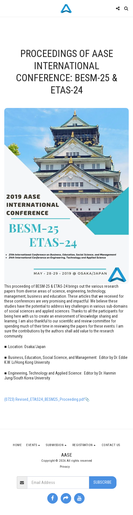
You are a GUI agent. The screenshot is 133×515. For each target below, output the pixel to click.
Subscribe (102, 482)
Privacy (65, 467)
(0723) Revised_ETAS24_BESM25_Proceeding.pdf (44, 399)
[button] (6, 8)
